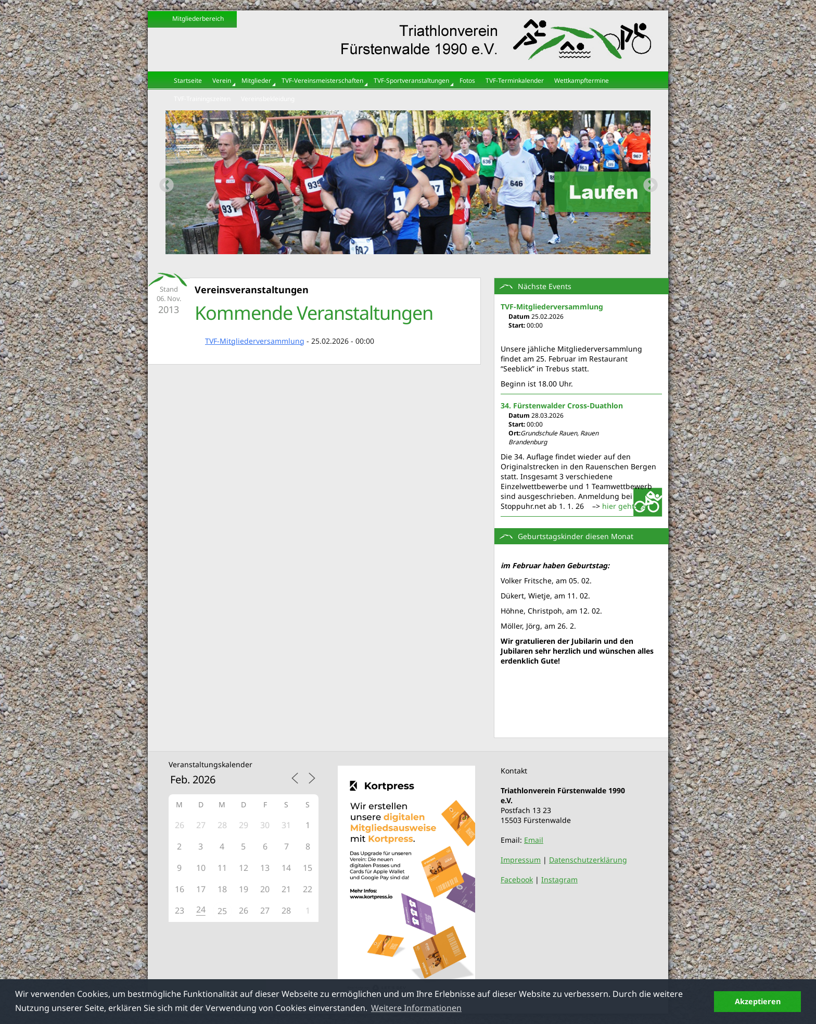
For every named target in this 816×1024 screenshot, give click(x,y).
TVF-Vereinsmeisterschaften (322, 80)
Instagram (559, 879)
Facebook (517, 879)
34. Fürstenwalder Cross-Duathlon (562, 405)
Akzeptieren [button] (758, 1001)
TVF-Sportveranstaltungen (411, 80)
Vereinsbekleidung (268, 98)
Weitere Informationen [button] (416, 1008)
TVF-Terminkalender (515, 80)
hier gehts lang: (630, 506)
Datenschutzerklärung (588, 860)
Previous (163, 182)
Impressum (521, 860)
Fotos (467, 80)
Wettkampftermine (581, 80)
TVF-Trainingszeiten (202, 98)
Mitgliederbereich (198, 18)
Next (647, 182)
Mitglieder (256, 80)
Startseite (188, 80)
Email (533, 840)
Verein (221, 80)
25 (222, 911)
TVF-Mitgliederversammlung (254, 341)
